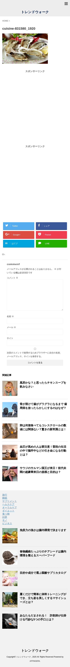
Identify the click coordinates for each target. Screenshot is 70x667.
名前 (10, 316)
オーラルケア (9, 507)
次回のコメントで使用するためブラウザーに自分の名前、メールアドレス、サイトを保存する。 (34, 355)
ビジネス (7, 523)
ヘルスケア (8, 504)
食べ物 (6, 514)
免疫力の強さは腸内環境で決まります (43, 530)
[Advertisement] (35, 108)
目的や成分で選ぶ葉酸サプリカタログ (43, 572)
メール (11, 327)
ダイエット (8, 510)
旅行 (4, 495)
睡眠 (4, 498)
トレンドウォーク (35, 12)
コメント (12, 278)
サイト (10, 338)
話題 (4, 517)
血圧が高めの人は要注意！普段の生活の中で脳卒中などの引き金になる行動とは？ (43, 450)
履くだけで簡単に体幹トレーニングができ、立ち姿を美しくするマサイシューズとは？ (43, 598)
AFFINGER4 (35, 661)
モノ (4, 520)
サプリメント (9, 501)
